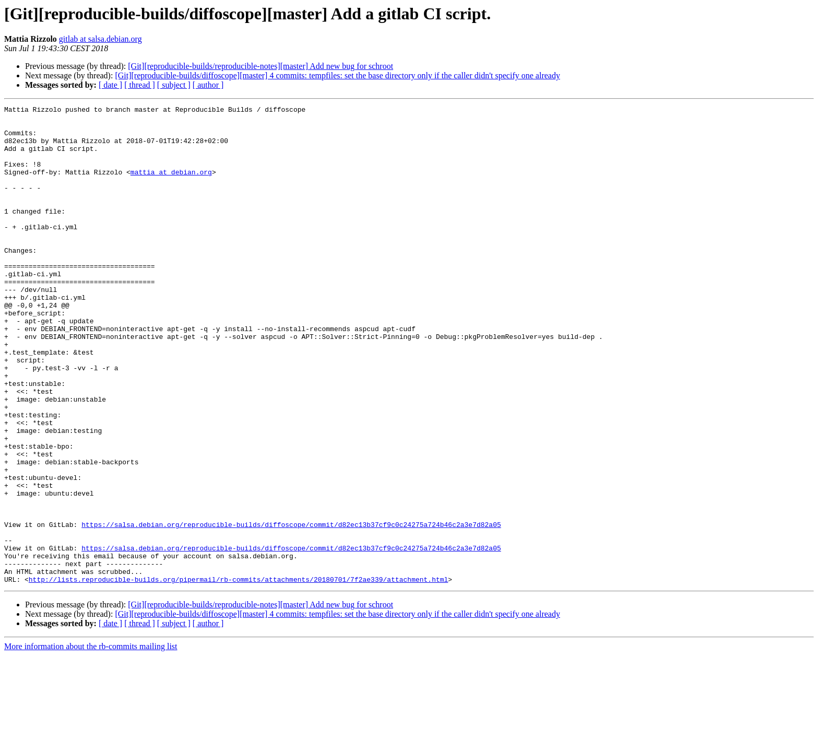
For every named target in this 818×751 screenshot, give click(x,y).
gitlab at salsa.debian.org (100, 38)
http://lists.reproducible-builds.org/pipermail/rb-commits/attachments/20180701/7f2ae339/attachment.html (238, 674)
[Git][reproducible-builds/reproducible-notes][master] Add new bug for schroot (260, 66)
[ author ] (208, 84)
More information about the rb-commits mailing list (90, 741)
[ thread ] (139, 84)
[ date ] (110, 84)
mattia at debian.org (171, 186)
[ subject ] (174, 84)
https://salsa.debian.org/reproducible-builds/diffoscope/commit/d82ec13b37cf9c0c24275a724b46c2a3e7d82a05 (291, 609)
